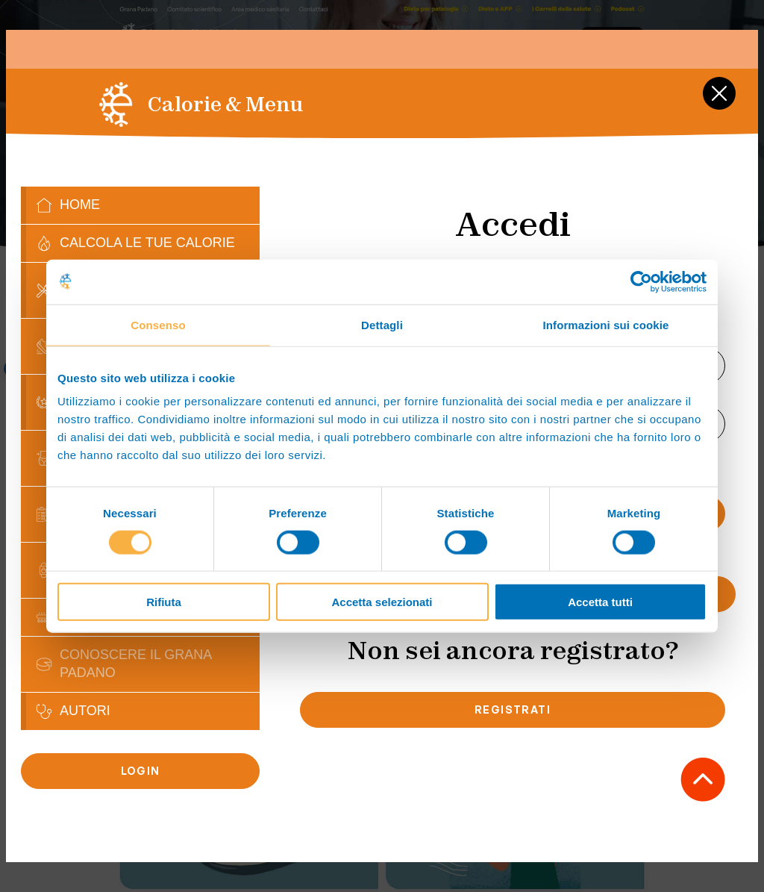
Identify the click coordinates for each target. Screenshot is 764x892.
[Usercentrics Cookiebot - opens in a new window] (641, 281)
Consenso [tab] (158, 324)
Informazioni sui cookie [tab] (606, 324)
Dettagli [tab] (382, 324)
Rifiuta (163, 602)
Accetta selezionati (381, 602)
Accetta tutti (600, 602)
